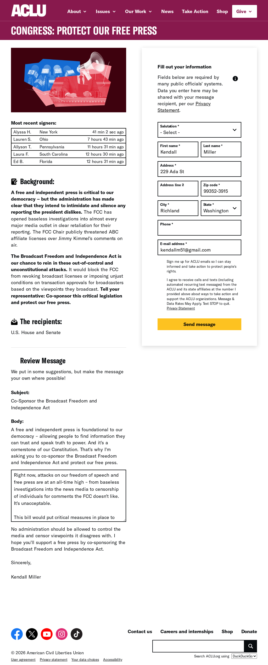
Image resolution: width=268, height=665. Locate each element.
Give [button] (244, 11)
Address (168, 165)
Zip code (211, 185)
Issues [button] (105, 11)
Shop (222, 11)
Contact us (140, 628)
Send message (199, 324)
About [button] (76, 11)
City (164, 204)
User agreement (23, 656)
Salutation (169, 126)
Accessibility (112, 656)
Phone (166, 224)
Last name (212, 146)
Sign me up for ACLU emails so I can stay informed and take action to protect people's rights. (201, 266)
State (208, 204)
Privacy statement (54, 656)
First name (170, 146)
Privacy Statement (181, 308)
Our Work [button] (138, 11)
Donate (249, 628)
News (167, 11)
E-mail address (173, 244)
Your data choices (85, 656)
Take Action (195, 11)
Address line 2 (172, 185)
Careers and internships (186, 628)
